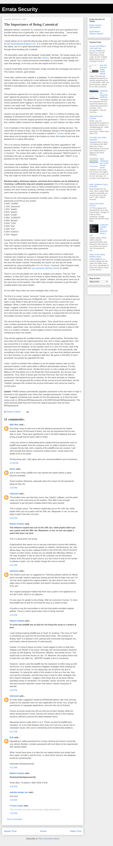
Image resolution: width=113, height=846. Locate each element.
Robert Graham (17, 524)
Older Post (75, 831)
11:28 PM (14, 463)
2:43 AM (13, 800)
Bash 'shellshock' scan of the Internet (104, 162)
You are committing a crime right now (97, 47)
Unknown (14, 494)
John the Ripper (43, 265)
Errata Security (20, 9)
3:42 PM (13, 786)
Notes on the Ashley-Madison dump (97, 256)
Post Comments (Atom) (48, 839)
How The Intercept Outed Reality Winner (103, 69)
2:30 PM (13, 488)
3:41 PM (13, 565)
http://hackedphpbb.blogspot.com (21, 44)
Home (43, 831)
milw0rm (45, 58)
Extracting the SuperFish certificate (104, 94)
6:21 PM (13, 732)
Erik (11, 737)
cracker (60, 133)
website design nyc (19, 792)
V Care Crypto (16, 806)
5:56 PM (13, 690)
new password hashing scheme (45, 268)
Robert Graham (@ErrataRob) (95, 26)
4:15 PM (13, 615)
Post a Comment (14, 819)
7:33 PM (13, 813)
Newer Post (10, 831)
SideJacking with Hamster (95, 117)
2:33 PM (13, 518)
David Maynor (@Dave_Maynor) (96, 32)
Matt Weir (14, 425)
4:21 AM (13, 767)
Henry (12, 469)
